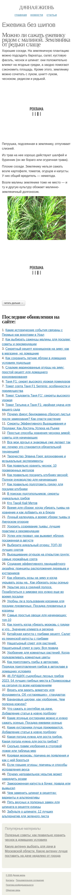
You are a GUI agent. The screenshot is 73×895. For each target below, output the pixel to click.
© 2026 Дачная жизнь (15, 875)
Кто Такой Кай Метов (22, 503)
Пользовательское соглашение (30, 880)
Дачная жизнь (36, 7)
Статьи (52, 15)
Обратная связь (13, 890)
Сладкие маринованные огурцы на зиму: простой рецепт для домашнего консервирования (33, 372)
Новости (36, 15)
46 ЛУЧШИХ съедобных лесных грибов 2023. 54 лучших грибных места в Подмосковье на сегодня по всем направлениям (36, 680)
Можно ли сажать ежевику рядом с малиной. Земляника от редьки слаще (36, 39)
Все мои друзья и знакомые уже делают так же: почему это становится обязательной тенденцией (36, 447)
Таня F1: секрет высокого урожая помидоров (37, 381)
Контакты (10, 880)
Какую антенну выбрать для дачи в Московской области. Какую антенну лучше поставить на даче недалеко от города (36, 851)
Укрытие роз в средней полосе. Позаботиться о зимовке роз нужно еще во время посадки (33, 591)
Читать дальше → (13, 303)
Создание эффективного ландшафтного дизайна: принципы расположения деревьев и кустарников (35, 568)
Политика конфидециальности (19, 885)
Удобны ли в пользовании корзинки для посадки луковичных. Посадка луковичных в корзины (34, 606)
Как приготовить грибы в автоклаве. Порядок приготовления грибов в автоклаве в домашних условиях (35, 666)
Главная (21, 15)
